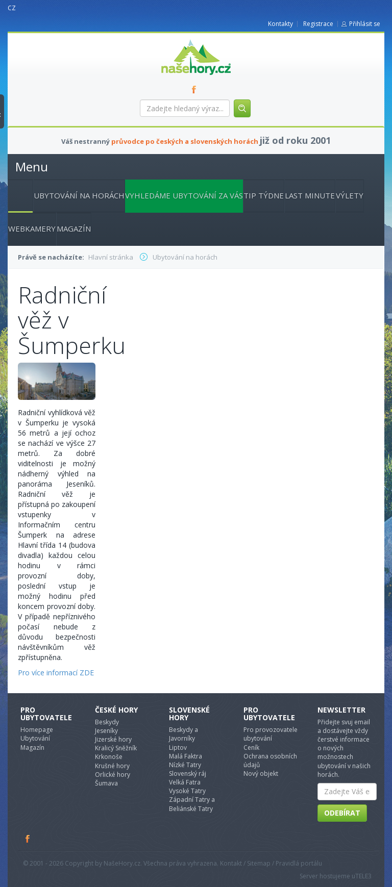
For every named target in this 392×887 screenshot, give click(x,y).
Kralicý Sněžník (116, 748)
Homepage (36, 729)
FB (196, 89)
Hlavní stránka (16, 194)
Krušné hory (112, 766)
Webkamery (32, 228)
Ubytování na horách (79, 195)
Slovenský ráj (187, 773)
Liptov (178, 747)
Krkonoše (108, 756)
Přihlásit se (364, 23)
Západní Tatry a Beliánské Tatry (192, 804)
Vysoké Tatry (187, 791)
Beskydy (107, 722)
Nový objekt (260, 773)
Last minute (310, 195)
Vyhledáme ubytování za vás (184, 195)
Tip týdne (263, 195)
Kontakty (280, 23)
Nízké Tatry (185, 765)
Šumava (106, 783)
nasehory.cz (178, 39)
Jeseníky (106, 730)
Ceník (251, 747)
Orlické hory (112, 774)
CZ (12, 8)
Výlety (349, 195)
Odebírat (342, 813)
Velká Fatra (185, 782)
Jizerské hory (113, 739)
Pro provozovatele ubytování (270, 734)
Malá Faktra (185, 756)
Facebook (28, 838)
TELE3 (363, 876)
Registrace (318, 23)
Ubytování (35, 738)
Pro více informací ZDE (56, 672)
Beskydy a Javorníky (183, 734)
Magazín (74, 228)
